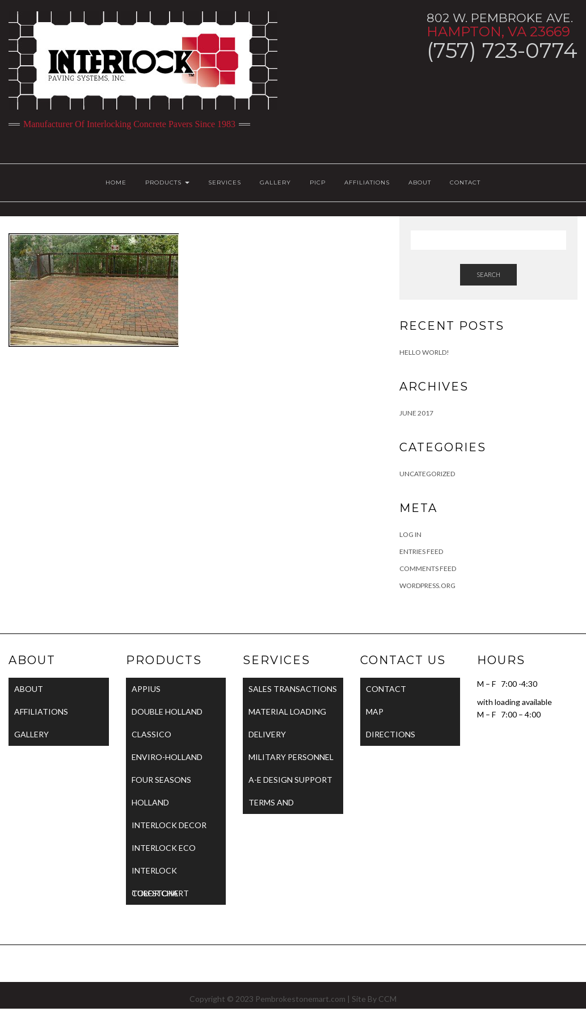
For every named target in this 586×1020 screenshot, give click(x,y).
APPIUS (146, 689)
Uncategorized (427, 473)
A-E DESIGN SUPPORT (290, 779)
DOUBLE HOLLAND (167, 711)
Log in (410, 534)
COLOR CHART (160, 893)
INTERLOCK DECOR (169, 825)
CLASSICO (151, 734)
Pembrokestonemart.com (300, 999)
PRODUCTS (167, 182)
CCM (387, 999)
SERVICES (224, 182)
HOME (116, 182)
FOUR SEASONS (161, 779)
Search (488, 274)
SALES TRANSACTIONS (292, 689)
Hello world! (424, 352)
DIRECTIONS (390, 734)
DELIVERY (267, 734)
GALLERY (275, 182)
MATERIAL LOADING (287, 711)
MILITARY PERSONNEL (291, 757)
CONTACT (465, 182)
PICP (318, 182)
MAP (374, 711)
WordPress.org (427, 585)
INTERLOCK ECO (164, 848)
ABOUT (419, 182)
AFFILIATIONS (367, 182)
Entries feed (421, 551)
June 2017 (416, 413)
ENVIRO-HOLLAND (167, 757)
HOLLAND (150, 802)
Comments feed (427, 568)
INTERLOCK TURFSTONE (155, 874)
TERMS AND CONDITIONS (274, 805)
